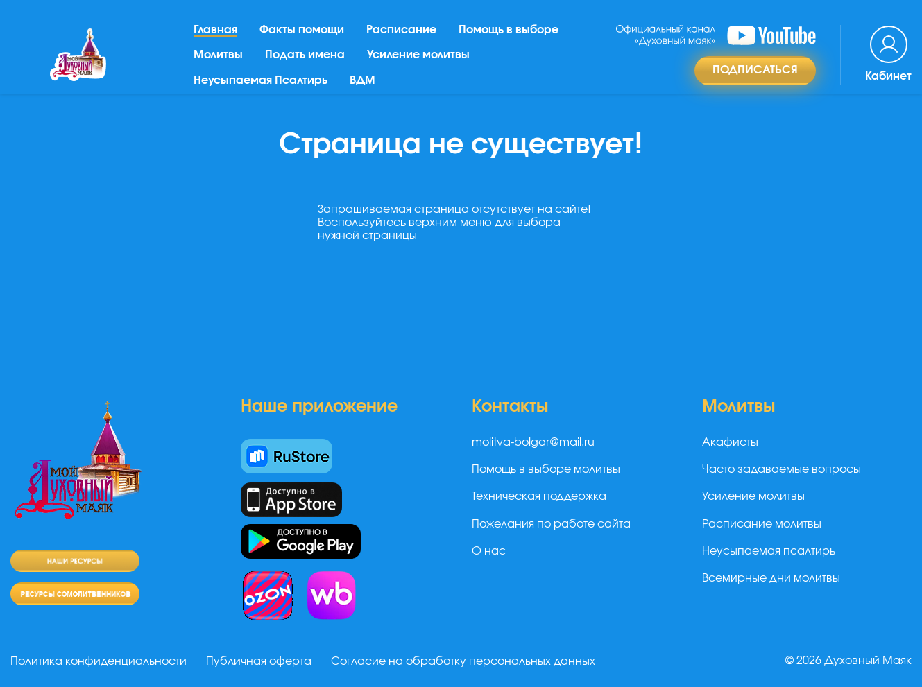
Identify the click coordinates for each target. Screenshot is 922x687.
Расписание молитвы (761, 524)
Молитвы (218, 54)
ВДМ (362, 80)
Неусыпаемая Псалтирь (260, 80)
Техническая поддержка (539, 496)
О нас (489, 551)
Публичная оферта (258, 661)
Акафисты (730, 442)
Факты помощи (301, 29)
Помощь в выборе (508, 29)
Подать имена (305, 54)
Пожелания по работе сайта (551, 524)
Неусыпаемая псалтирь (768, 551)
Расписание (401, 29)
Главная (215, 29)
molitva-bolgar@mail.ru (533, 442)
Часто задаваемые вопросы (781, 469)
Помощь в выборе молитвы (546, 469)
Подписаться (755, 70)
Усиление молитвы (418, 54)
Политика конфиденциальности (98, 661)
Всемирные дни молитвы (771, 578)
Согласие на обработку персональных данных (463, 661)
